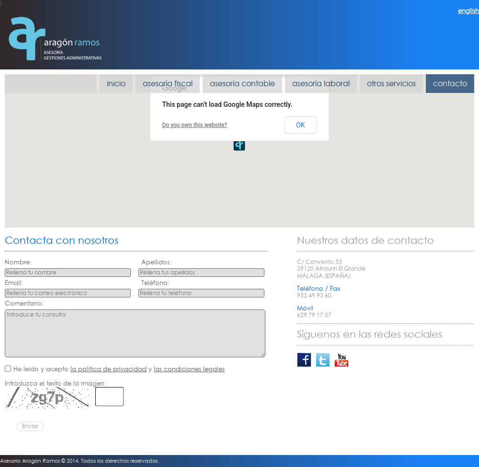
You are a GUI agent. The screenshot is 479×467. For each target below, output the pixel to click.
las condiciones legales (189, 369)
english (468, 10)
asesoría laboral (321, 83)
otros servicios (391, 83)
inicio (116, 83)
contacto (450, 83)
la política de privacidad (108, 369)
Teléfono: (155, 282)
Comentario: (24, 303)
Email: (14, 282)
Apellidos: (156, 262)
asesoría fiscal (168, 83)
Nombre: (18, 262)
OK (300, 125)
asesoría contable (242, 83)
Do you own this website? (195, 125)
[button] (239, 144)
